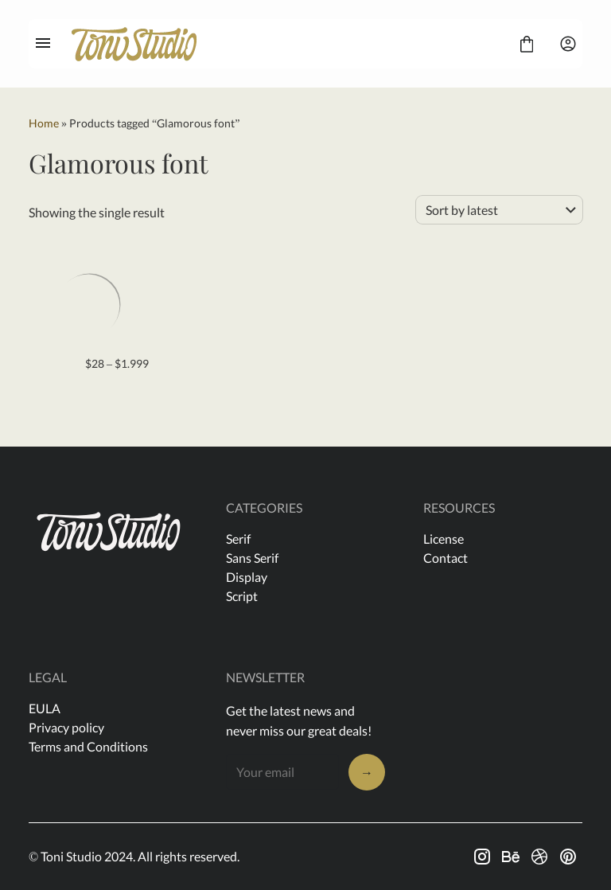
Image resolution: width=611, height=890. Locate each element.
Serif (238, 538)
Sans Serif (252, 557)
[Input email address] (282, 772)
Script (242, 595)
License (443, 538)
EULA (44, 708)
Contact (445, 557)
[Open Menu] (43, 43)
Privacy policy (66, 727)
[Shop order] (499, 210)
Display (246, 576)
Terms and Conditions (88, 746)
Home (44, 123)
